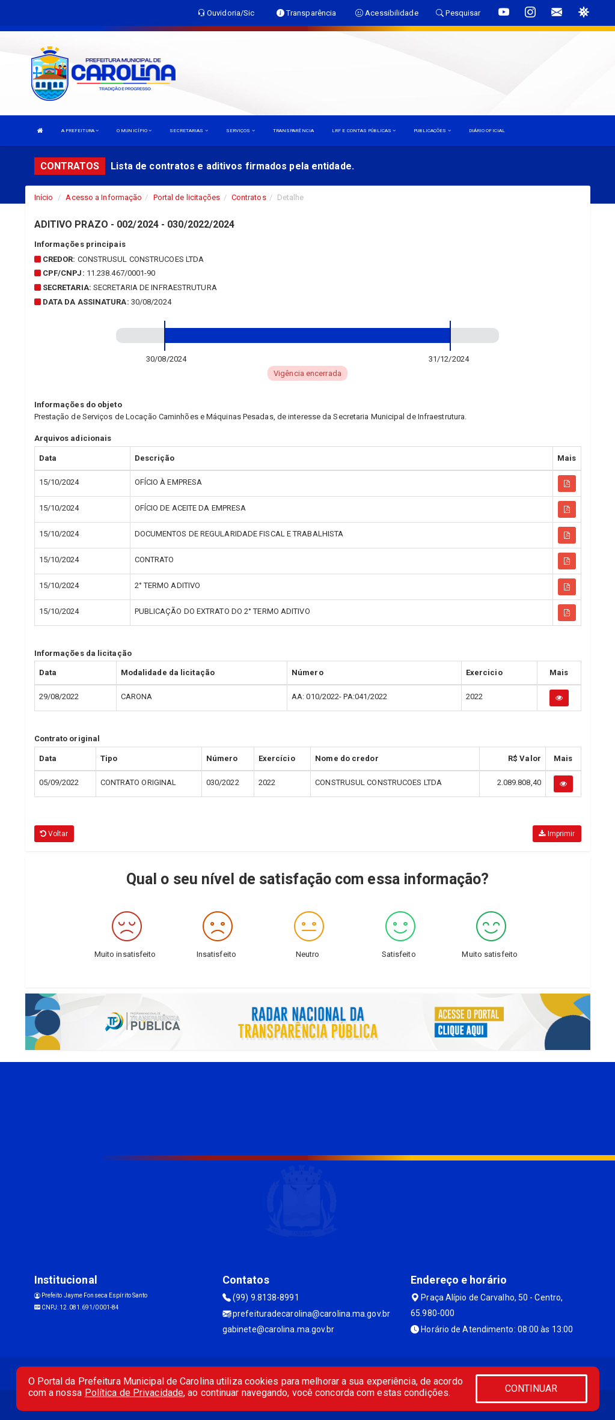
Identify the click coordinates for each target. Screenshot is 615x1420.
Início (44, 197)
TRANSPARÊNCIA (293, 130)
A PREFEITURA (80, 130)
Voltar (54, 834)
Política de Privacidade (134, 1392)
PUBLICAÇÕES (432, 130)
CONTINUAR (531, 1388)
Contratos (248, 197)
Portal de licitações (187, 197)
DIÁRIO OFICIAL (487, 130)
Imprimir (557, 834)
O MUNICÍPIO (134, 130)
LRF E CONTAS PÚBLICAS (364, 130)
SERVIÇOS (240, 130)
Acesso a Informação (104, 197)
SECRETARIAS (188, 130)
